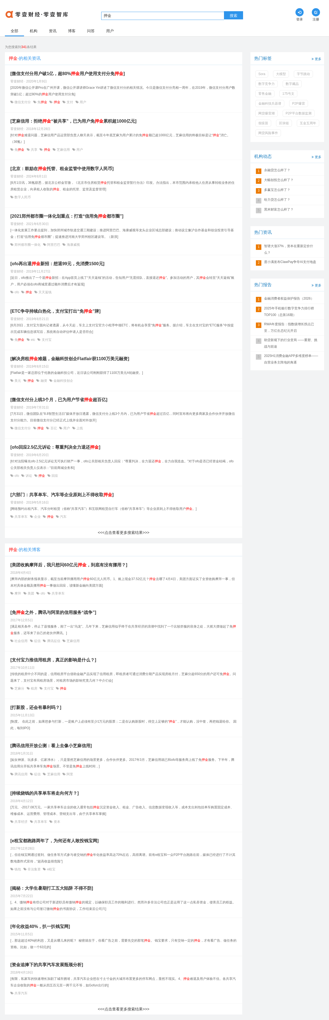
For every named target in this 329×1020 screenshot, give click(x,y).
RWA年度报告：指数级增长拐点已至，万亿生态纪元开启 (289, 327)
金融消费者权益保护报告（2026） (289, 298)
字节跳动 (303, 74)
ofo (17, 292)
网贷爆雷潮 (266, 113)
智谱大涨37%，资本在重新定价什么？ (288, 249)
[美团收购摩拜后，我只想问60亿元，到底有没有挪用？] (68, 565)
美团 (31, 593)
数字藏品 (292, 84)
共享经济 (21, 822)
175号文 (288, 94)
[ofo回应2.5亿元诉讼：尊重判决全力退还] (55, 447)
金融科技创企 (63, 381)
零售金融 (264, 94)
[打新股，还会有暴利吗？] (35, 707)
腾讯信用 (21, 774)
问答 (91, 31)
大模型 (281, 74)
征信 (37, 641)
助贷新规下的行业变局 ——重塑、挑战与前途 (290, 343)
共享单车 (21, 517)
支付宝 (46, 340)
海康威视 (73, 245)
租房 (34, 688)
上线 (79, 428)
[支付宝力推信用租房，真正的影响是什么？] (53, 660)
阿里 (69, 774)
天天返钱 (45, 292)
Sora (261, 74)
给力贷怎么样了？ (277, 200)
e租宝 (50, 869)
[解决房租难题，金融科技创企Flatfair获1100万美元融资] (69, 358)
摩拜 (18, 593)
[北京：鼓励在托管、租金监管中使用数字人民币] (62, 168)
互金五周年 (308, 123)
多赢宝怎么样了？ (277, 190)
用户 (110, 31)
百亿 (53, 428)
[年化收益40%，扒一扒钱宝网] (40, 926)
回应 (54, 476)
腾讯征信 (53, 641)
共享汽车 (21, 993)
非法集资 (34, 869)
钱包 (18, 869)
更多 (315, 58)
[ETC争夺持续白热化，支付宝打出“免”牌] (55, 311)
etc (33, 340)
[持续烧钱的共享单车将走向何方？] (44, 793)
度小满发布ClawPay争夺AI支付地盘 (290, 262)
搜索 (233, 15)
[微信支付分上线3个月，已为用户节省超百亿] (58, 399)
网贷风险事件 (268, 133)
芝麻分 (19, 688)
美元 (18, 381)
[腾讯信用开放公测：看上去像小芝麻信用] (51, 745)
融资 (44, 381)
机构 (33, 31)
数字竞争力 (266, 84)
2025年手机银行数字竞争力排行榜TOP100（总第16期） (289, 311)
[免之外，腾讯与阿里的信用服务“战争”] (53, 612)
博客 (72, 31)
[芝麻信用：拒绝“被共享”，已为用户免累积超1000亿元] (73, 121)
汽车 (63, 517)
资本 (56, 822)
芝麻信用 (63, 150)
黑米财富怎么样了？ (279, 209)
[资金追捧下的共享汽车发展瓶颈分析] (46, 964)
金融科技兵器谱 (269, 103)
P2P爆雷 (298, 103)
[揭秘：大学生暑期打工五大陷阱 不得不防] (51, 888)
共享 (34, 150)
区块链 (284, 123)
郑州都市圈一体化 (28, 245)
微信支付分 (23, 102)
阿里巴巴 (53, 245)
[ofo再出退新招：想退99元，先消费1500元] (57, 263)
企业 (37, 517)
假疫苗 (263, 123)
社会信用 (21, 641)
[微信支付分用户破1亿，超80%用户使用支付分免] (67, 73)
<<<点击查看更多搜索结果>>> (123, 532)
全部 (14, 31)
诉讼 (29, 476)
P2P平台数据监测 (299, 113)
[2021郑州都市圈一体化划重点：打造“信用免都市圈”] (66, 216)
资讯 (52, 31)
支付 (70, 102)
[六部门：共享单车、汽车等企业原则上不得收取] (62, 494)
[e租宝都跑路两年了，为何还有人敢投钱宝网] (54, 840)
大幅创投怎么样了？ (279, 180)
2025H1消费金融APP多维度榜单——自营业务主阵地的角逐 (291, 359)
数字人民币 (22, 197)
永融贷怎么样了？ (277, 170)
